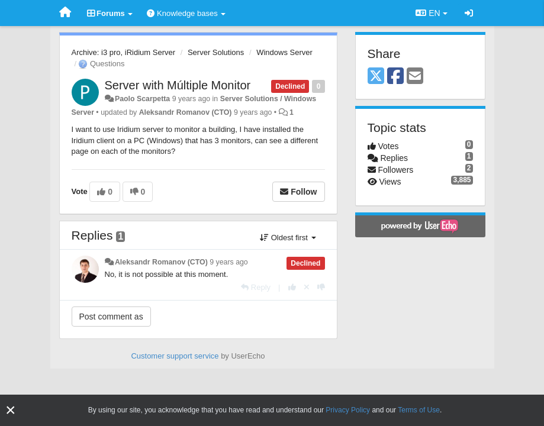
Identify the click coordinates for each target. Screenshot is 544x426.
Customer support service (174, 355)
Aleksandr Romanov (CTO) (185, 112)
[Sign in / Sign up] (468, 13)
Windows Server (284, 52)
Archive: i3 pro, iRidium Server (124, 52)
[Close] (10, 410)
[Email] (415, 76)
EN (431, 13)
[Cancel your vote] (307, 287)
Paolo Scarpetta (142, 99)
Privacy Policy (348, 410)
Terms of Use (419, 410)
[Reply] (256, 287)
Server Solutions (216, 52)
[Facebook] (395, 76)
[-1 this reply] (321, 287)
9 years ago (229, 262)
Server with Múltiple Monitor (178, 85)
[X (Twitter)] (376, 76)
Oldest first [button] (288, 237)
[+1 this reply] (292, 287)
